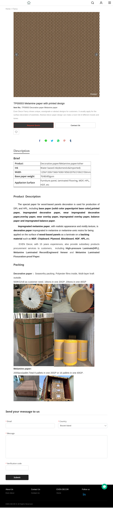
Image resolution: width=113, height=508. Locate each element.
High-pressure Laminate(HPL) (82, 248)
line (46, 141)
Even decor (10, 493)
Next (96, 54)
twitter (52, 141)
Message (10, 433)
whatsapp (58, 141)
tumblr (71, 141)
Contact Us (75, 125)
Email (9, 421)
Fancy (15, 9)
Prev (16, 54)
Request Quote (33, 125)
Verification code (14, 464)
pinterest (64, 141)
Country (62, 421)
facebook (40, 141)
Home (8, 9)
